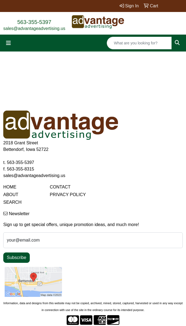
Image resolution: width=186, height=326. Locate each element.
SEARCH (12, 202)
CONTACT (60, 187)
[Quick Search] (139, 43)
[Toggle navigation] (8, 43)
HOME (9, 187)
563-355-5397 (34, 22)
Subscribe (16, 257)
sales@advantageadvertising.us (34, 28)
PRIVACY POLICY (68, 194)
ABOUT (10, 194)
